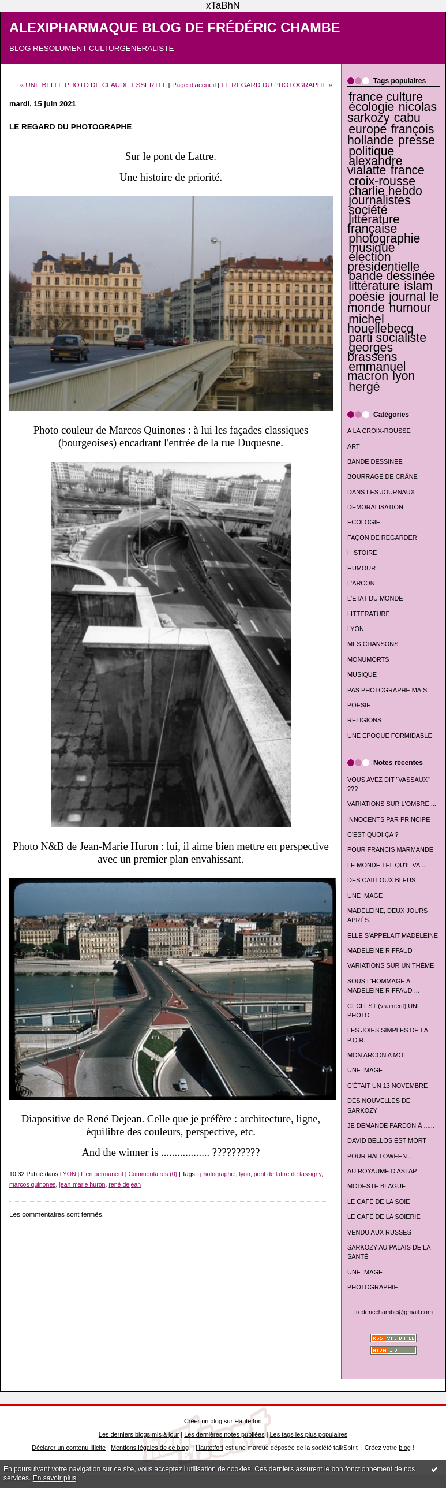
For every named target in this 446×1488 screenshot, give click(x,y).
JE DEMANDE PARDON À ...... (390, 1125)
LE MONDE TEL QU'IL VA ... (387, 865)
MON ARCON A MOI (376, 1054)
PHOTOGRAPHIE (372, 1287)
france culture (385, 97)
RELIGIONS (364, 720)
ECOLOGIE (363, 522)
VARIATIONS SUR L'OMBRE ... (391, 803)
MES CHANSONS (372, 643)
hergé (364, 387)
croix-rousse (381, 181)
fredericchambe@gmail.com (393, 1311)
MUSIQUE (362, 674)
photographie (384, 238)
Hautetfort (248, 1421)
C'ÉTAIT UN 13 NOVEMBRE (387, 1085)
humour (409, 308)
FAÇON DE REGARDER (382, 537)
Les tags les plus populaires (309, 1434)
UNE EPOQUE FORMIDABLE (389, 735)
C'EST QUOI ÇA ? (373, 834)
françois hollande (390, 134)
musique (371, 248)
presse (416, 140)
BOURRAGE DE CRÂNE (382, 476)
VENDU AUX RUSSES (379, 1232)
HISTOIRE (362, 552)
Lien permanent (102, 1173)
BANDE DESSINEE (375, 461)
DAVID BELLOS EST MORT (386, 1140)
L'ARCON (361, 583)
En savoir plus (54, 1478)
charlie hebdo (385, 191)
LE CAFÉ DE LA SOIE (378, 1201)
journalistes (379, 200)
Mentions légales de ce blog (150, 1447)
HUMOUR (361, 568)
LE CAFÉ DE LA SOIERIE (384, 1216)
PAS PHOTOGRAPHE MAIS (387, 690)
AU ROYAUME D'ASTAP (382, 1171)
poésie (366, 297)
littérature (374, 286)
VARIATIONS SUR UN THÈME (390, 965)
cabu (407, 118)
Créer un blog (203, 1421)
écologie (371, 107)
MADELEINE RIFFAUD (380, 950)
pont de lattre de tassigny (287, 1173)
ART (353, 446)
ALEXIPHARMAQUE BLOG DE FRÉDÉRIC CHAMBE (174, 27)
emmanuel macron (376, 371)
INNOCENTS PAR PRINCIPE (388, 819)
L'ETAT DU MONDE (375, 598)
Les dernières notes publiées (224, 1434)
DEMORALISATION (375, 507)
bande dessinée (391, 276)
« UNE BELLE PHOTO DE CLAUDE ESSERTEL (93, 84)
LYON (355, 628)
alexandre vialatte (375, 165)
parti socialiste (387, 338)
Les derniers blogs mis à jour (139, 1434)
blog (405, 1447)
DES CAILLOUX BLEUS (381, 880)
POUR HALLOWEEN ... (380, 1156)
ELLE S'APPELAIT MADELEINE (392, 935)
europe (367, 129)
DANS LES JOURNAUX (381, 491)
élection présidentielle (383, 261)
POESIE (359, 705)
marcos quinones (32, 1184)
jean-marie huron (82, 1184)
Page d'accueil (194, 84)
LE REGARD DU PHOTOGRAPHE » (277, 84)
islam (418, 286)
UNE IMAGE (365, 895)
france (408, 170)
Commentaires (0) (152, 1173)
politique (371, 151)
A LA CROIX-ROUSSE (379, 430)
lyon (403, 376)
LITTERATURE (368, 613)
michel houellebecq (380, 323)
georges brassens (372, 352)
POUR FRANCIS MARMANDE (390, 849)
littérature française (373, 224)
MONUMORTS (368, 659)
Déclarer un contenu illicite (69, 1447)
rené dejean (124, 1184)
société (367, 210)
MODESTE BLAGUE (376, 1186)
